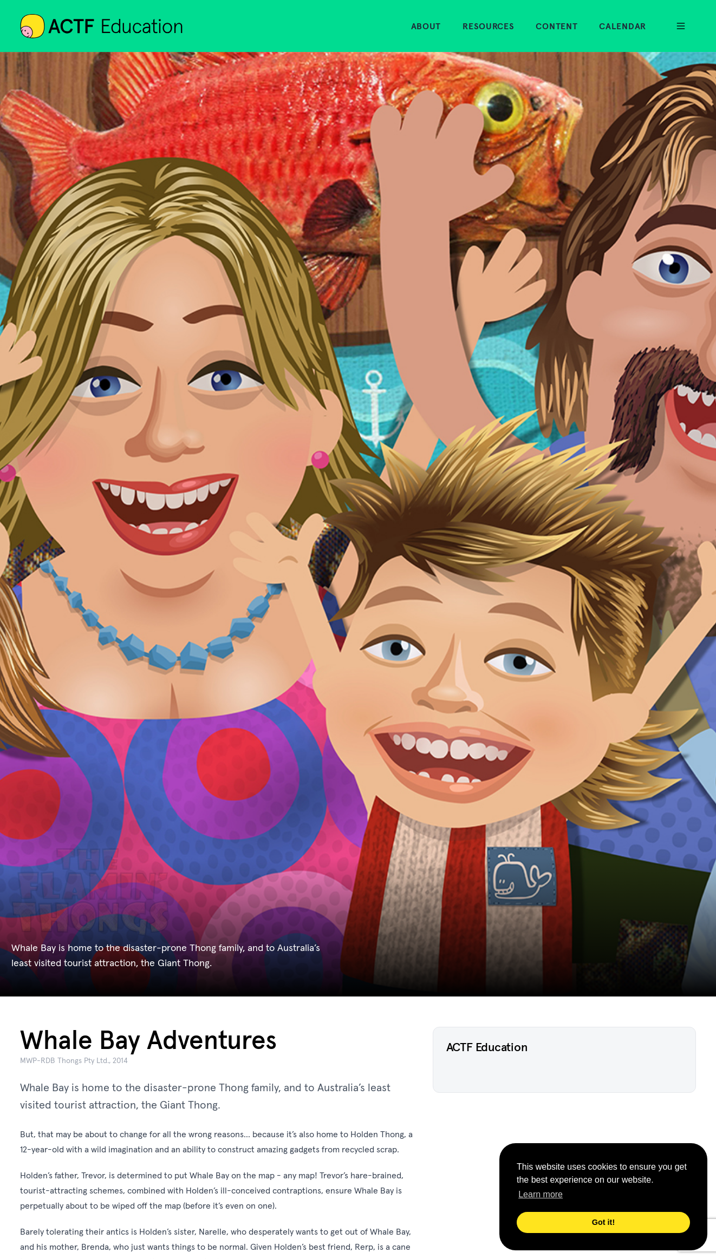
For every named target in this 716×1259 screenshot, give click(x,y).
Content (556, 26)
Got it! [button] (603, 1222)
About (426, 26)
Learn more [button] (540, 1194)
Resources (488, 26)
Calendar (622, 26)
